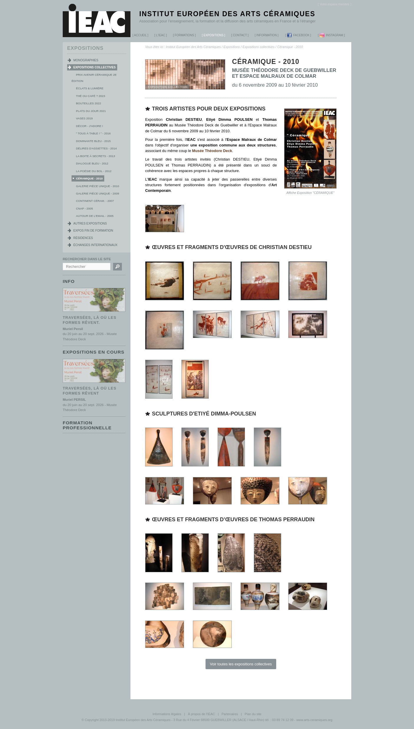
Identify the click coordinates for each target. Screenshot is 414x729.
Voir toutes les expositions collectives (241, 664)
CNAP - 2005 (84, 208)
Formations (182, 36)
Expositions (211, 36)
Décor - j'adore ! (89, 126)
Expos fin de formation (93, 230)
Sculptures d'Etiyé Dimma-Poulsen (204, 414)
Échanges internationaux (95, 245)
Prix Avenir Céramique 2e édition (94, 78)
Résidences (83, 238)
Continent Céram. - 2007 (95, 200)
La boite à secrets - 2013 (95, 156)
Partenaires (230, 714)
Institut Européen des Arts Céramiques (227, 14)
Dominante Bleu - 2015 (93, 141)
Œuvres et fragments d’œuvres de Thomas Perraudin (233, 519)
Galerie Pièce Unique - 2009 (97, 193)
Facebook (298, 35)
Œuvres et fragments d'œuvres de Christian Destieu (232, 247)
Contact (240, 35)
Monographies (85, 60)
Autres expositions (90, 223)
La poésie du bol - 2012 (93, 171)
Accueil (140, 35)
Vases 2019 (84, 118)
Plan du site (253, 714)
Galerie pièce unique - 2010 (97, 186)
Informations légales (167, 714)
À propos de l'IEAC (201, 714)
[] (334, 4)
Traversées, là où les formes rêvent (89, 390)
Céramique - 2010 (290, 47)
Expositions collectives (259, 47)
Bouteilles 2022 (88, 103)
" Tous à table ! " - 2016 (93, 133)
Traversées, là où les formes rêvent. (89, 319)
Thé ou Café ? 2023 (90, 96)
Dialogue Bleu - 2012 (92, 163)
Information (266, 35)
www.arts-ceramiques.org (314, 720)
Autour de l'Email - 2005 (95, 215)
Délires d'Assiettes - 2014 (96, 148)
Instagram (331, 35)
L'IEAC (158, 36)
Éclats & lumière (89, 88)
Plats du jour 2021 (91, 111)
